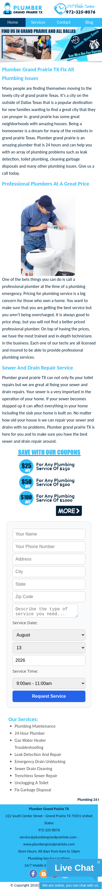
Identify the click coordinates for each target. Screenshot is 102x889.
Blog (89, 22)
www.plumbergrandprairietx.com (49, 844)
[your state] (49, 584)
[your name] (49, 534)
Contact (63, 22)
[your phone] (49, 546)
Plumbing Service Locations (49, 858)
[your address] (49, 559)
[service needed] (45, 610)
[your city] (49, 571)
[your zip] (49, 596)
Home (12, 22)
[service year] (49, 660)
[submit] (49, 696)
